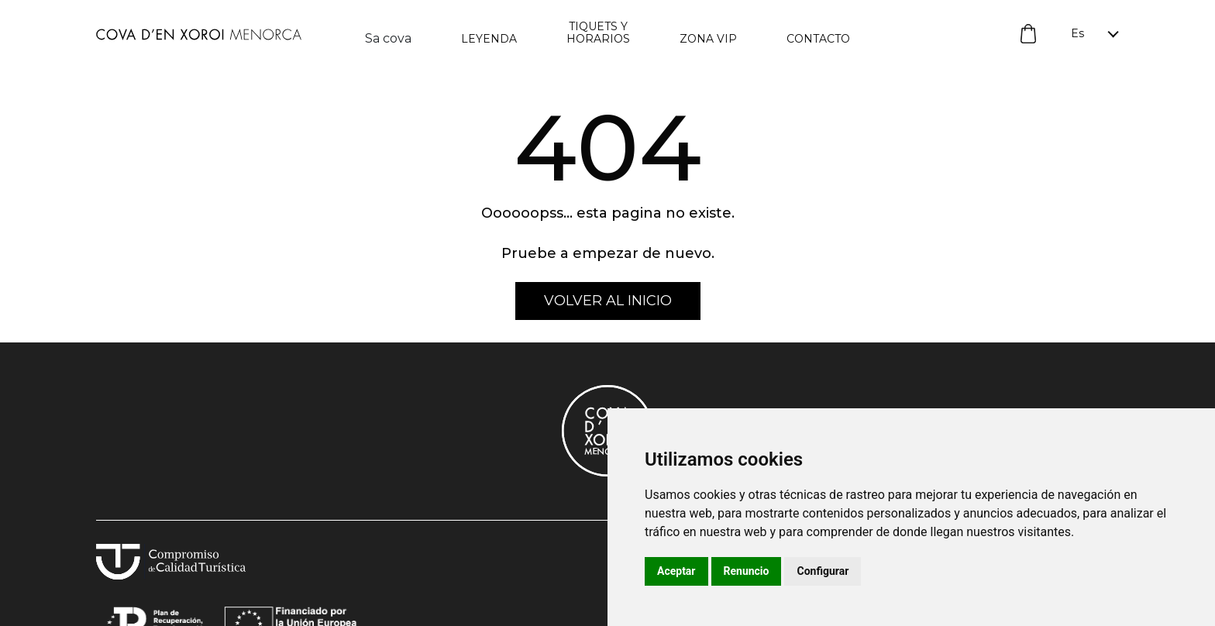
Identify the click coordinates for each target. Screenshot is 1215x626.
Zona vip (708, 39)
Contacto (818, 39)
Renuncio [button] (746, 571)
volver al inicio (608, 300)
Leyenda (489, 39)
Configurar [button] (822, 571)
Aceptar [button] (676, 571)
